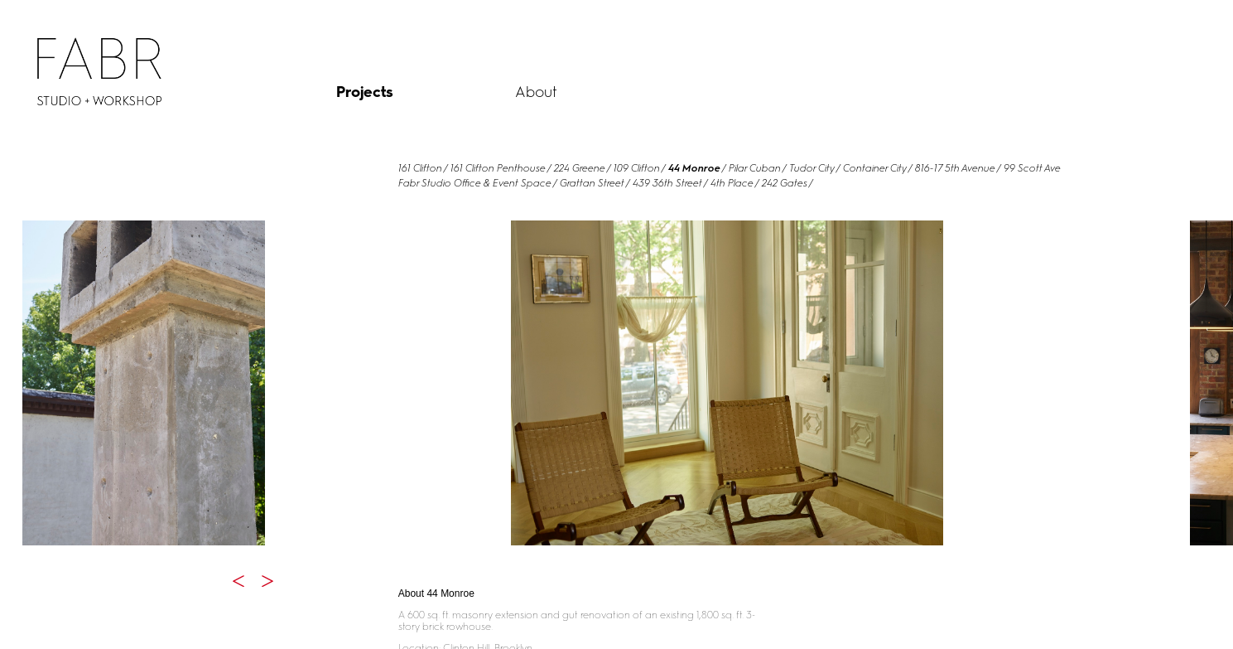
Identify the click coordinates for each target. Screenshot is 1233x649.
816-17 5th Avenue (955, 168)
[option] (143, 382)
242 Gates (784, 183)
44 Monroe (694, 168)
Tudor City (812, 168)
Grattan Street (592, 183)
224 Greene (579, 168)
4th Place (732, 183)
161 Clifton (420, 168)
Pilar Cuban (755, 168)
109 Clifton (637, 168)
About (536, 92)
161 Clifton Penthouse (498, 168)
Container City (875, 168)
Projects (364, 92)
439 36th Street (667, 183)
